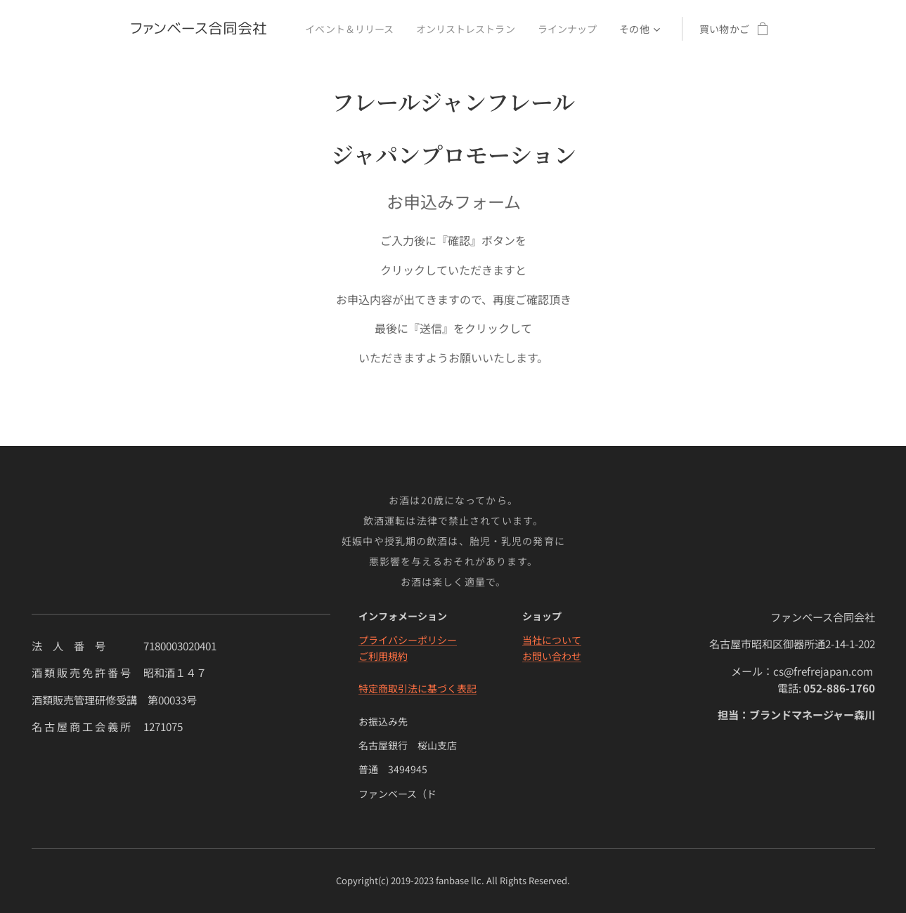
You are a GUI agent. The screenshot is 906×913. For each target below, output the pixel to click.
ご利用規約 (382, 656)
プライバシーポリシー (407, 640)
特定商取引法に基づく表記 (417, 688)
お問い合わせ (551, 656)
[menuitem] (350, 28)
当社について (551, 640)
